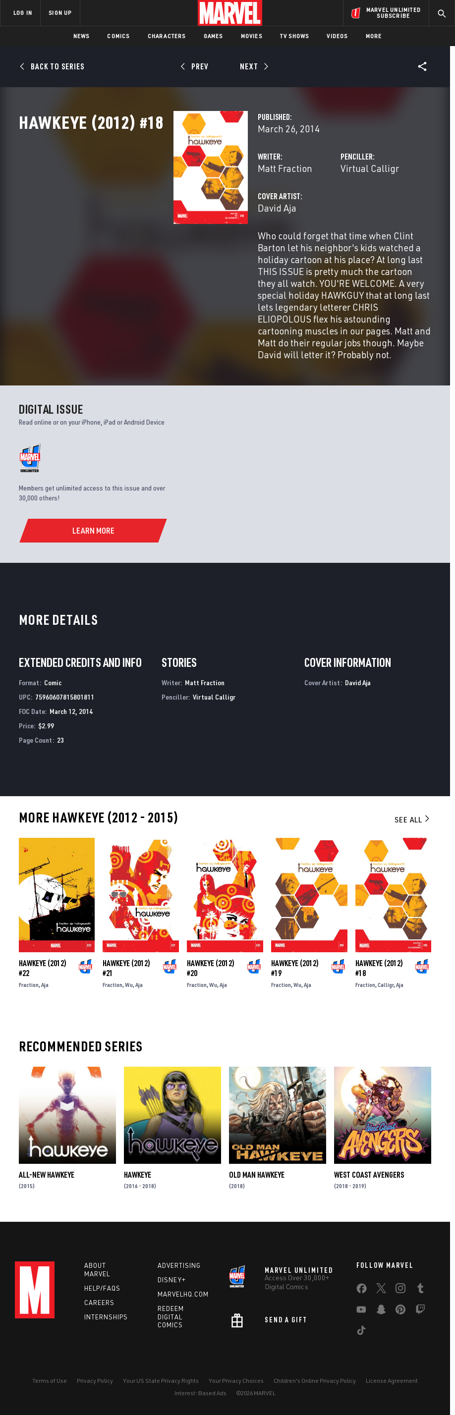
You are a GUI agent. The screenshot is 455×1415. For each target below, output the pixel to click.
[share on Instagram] (400, 1289)
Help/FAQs (102, 1287)
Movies (251, 36)
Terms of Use (49, 1379)
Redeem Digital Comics (171, 1315)
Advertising (179, 1264)
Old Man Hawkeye (256, 1171)
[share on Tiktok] (361, 1331)
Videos (337, 36)
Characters (167, 36)
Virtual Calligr (315, 212)
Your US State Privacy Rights (161, 1379)
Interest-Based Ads (200, 1391)
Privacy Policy (95, 1379)
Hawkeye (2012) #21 (126, 964)
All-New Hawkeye (46, 1171)
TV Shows (294, 36)
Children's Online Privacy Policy (315, 1379)
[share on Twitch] (420, 1310)
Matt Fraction (177, 212)
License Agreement (392, 1379)
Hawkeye (137, 1171)
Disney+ (172, 1278)
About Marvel (97, 1268)
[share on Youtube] (361, 1310)
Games (213, 36)
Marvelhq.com (183, 1293)
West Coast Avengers (369, 1171)
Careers (99, 1301)
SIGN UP (60, 12)
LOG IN (22, 12)
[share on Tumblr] (420, 1289)
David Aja (169, 251)
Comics (118, 36)
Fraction (29, 980)
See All (413, 815)
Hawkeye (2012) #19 (295, 964)
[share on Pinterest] (400, 1310)
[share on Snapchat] (381, 1310)
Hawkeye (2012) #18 (379, 964)
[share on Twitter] (381, 1289)
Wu (129, 980)
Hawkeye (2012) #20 (210, 964)
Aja (45, 980)
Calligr (386, 980)
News (81, 36)
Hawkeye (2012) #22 (42, 964)
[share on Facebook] (361, 1289)
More (374, 36)
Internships (106, 1315)
